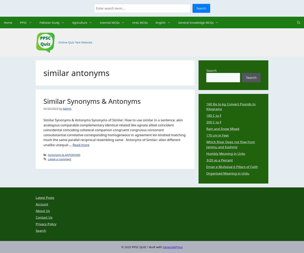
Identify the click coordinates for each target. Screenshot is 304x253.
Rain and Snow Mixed (222, 128)
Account (42, 204)
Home (8, 22)
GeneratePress (173, 247)
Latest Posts (45, 197)
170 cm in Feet (217, 135)
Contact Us (44, 217)
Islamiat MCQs (114, 22)
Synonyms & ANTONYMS (64, 155)
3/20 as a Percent (219, 160)
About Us (43, 211)
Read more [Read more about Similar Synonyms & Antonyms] (81, 145)
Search (201, 8)
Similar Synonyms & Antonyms (92, 101)
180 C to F (213, 115)
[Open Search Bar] (298, 22)
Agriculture (84, 22)
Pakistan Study (54, 22)
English (165, 22)
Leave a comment (59, 159)
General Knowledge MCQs (200, 22)
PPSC (28, 22)
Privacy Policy (46, 224)
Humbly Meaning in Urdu (225, 153)
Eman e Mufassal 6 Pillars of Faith (232, 167)
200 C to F (213, 122)
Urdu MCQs (140, 22)
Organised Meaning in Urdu (227, 173)
